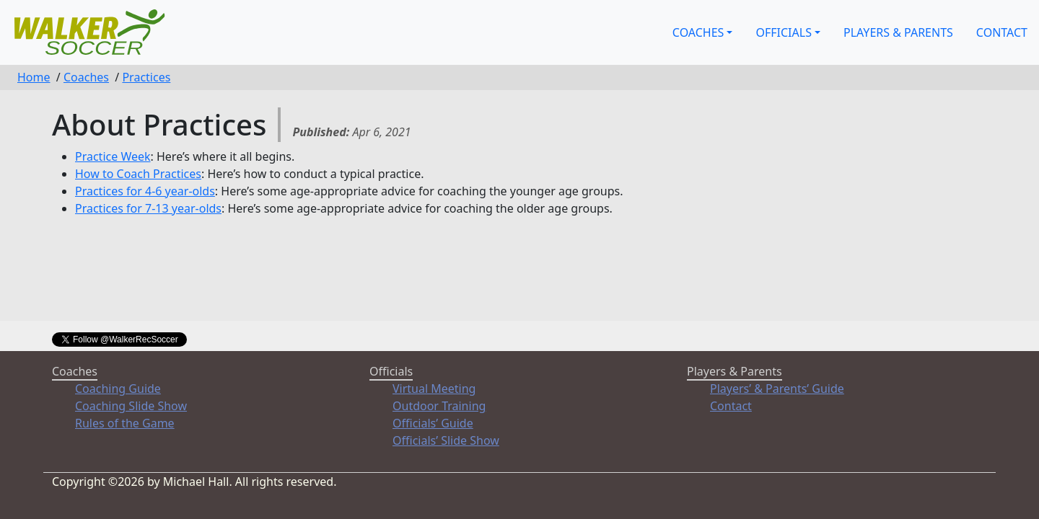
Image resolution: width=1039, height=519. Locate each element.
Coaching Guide (118, 388)
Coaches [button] (698, 32)
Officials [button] (783, 32)
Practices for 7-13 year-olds (148, 208)
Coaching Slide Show (131, 406)
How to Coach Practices (138, 174)
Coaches (86, 77)
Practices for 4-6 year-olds (145, 191)
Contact (1001, 32)
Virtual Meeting (434, 388)
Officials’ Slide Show (446, 440)
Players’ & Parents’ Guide (777, 388)
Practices (146, 77)
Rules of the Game (125, 423)
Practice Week (113, 156)
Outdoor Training (439, 406)
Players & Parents (898, 32)
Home (34, 77)
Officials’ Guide (433, 423)
